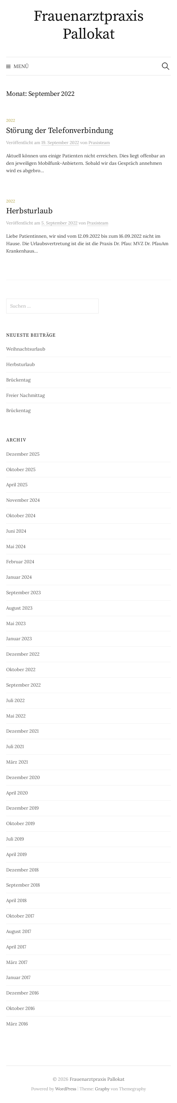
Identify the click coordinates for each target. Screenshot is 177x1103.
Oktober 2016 (20, 1008)
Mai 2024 (16, 546)
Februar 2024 (20, 561)
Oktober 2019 (20, 823)
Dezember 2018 (22, 870)
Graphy (102, 1089)
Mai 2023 (16, 623)
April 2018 (16, 900)
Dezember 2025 (22, 454)
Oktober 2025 (20, 469)
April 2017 (16, 947)
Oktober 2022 (20, 669)
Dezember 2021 (22, 731)
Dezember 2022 (22, 654)
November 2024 (23, 500)
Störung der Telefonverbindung (59, 130)
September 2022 (23, 685)
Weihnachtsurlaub (25, 349)
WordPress (65, 1089)
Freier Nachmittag (25, 395)
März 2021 (17, 762)
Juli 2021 (15, 746)
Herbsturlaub (29, 211)
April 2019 (16, 854)
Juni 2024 (16, 531)
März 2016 (17, 1024)
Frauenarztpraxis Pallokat (88, 25)
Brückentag (18, 380)
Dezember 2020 (23, 777)
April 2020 (17, 793)
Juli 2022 (15, 700)
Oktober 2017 (20, 916)
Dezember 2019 (22, 808)
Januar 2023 (19, 638)
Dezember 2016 (22, 993)
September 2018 (23, 885)
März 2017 (16, 962)
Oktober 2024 (20, 515)
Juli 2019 (15, 839)
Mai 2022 (16, 716)
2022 (10, 120)
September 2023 (23, 592)
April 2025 (16, 485)
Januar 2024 (19, 577)
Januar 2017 (18, 977)
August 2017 (18, 931)
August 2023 (19, 608)
